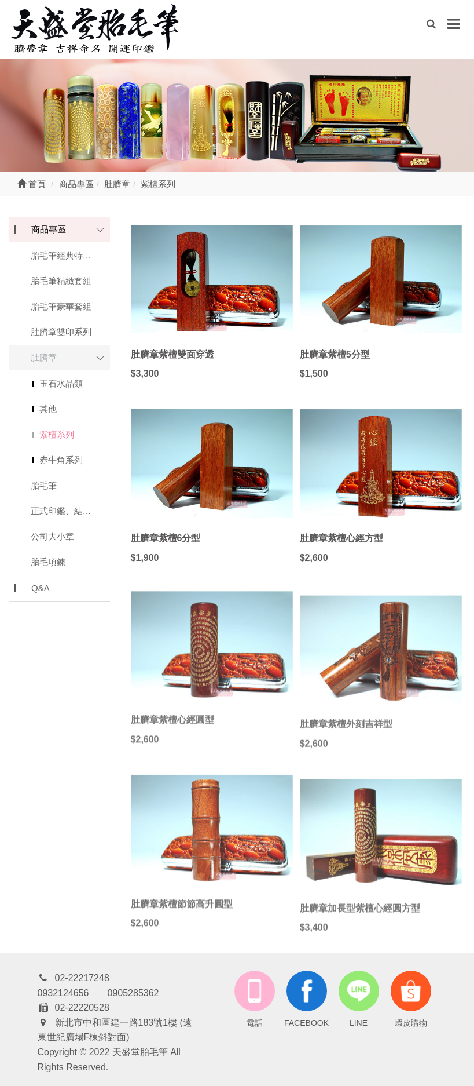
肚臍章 (44, 357)
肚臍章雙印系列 (61, 332)
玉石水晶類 (61, 383)
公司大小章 (52, 536)
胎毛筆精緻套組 (61, 281)
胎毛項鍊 (48, 562)
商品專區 (48, 229)
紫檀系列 (56, 434)
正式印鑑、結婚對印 (70, 511)
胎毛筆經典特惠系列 (70, 255)
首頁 (31, 184)
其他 (48, 409)
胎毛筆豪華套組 (61, 306)
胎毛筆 (44, 485)
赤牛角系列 (61, 460)
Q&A (40, 588)
